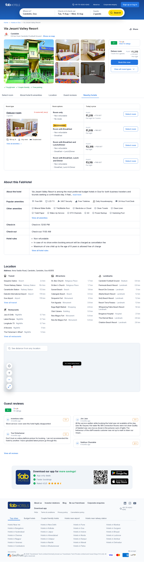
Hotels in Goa (16, 22)
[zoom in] (9, 373)
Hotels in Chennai (15, 535)
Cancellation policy (77, 512)
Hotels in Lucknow (113, 535)
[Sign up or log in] (130, 4)
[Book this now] (124, 62)
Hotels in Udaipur (47, 539)
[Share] (134, 29)
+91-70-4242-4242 (80, 5)
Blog (64, 503)
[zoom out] (9, 380)
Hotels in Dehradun (114, 542)
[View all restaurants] (12, 336)
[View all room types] (124, 69)
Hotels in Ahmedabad (49, 535)
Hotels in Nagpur (14, 539)
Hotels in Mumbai (113, 525)
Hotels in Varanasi (15, 542)
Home (6, 22)
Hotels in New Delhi (48, 525)
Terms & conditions (48, 512)
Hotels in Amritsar (113, 539)
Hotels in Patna (79, 546)
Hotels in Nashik (47, 542)
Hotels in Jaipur (47, 532)
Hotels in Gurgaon (113, 528)
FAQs (36, 512)
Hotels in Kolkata (47, 528)
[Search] (115, 13)
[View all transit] (10, 302)
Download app (40, 508)
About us (96, 5)
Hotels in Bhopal (112, 532)
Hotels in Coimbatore (16, 546)
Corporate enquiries (96, 503)
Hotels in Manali (79, 542)
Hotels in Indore (79, 532)
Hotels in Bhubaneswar (50, 546)
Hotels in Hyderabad (16, 532)
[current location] (9, 366)
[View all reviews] (11, 453)
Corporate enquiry (110, 5)
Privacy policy (63, 512)
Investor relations (52, 503)
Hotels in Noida (79, 535)
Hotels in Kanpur (80, 539)
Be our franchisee (77, 503)
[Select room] (130, 114)
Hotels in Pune (79, 525)
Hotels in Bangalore (16, 528)
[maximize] (9, 386)
